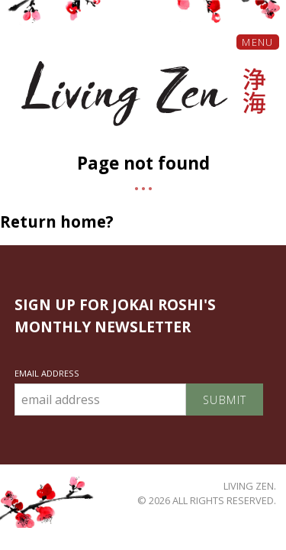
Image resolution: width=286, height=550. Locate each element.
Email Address (46, 373)
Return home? (57, 221)
